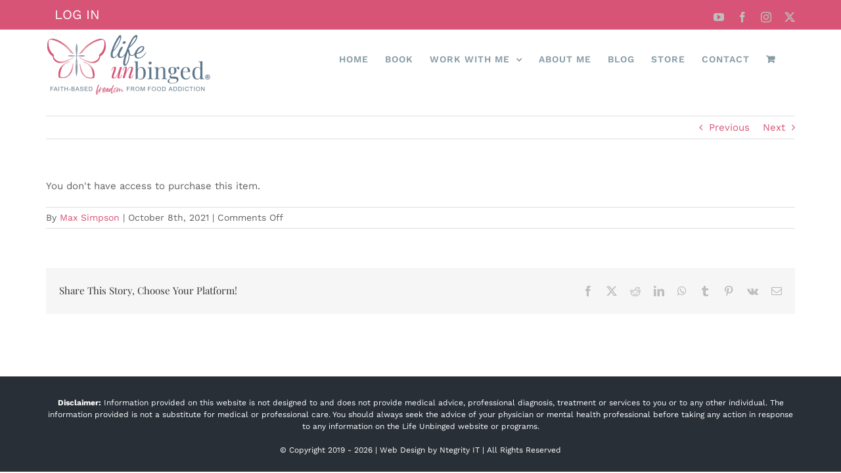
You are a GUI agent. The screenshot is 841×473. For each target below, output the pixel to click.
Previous (729, 127)
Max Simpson (90, 217)
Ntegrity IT (460, 450)
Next (774, 127)
